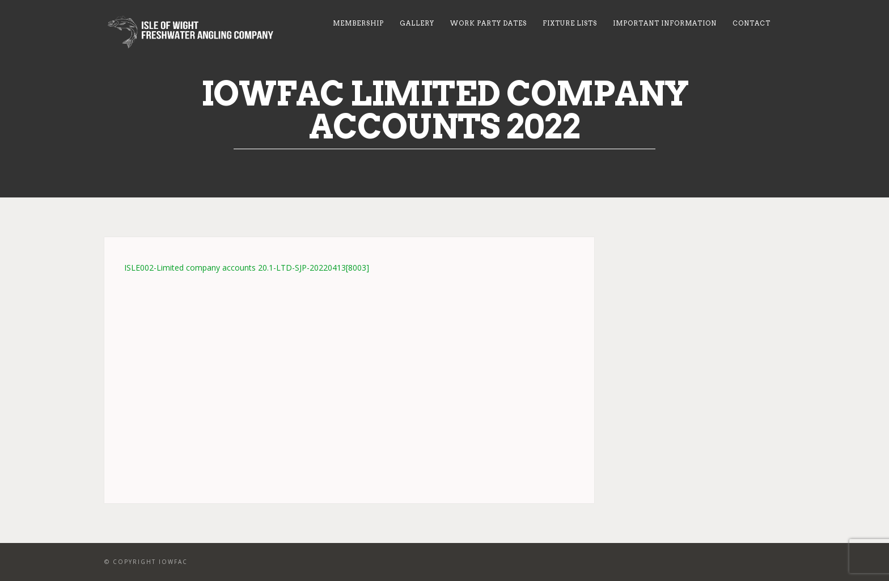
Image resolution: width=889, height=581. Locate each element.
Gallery (417, 23)
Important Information (665, 23)
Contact (752, 23)
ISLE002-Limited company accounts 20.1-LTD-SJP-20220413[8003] (246, 267)
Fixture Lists (570, 23)
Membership (358, 23)
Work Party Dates (488, 23)
